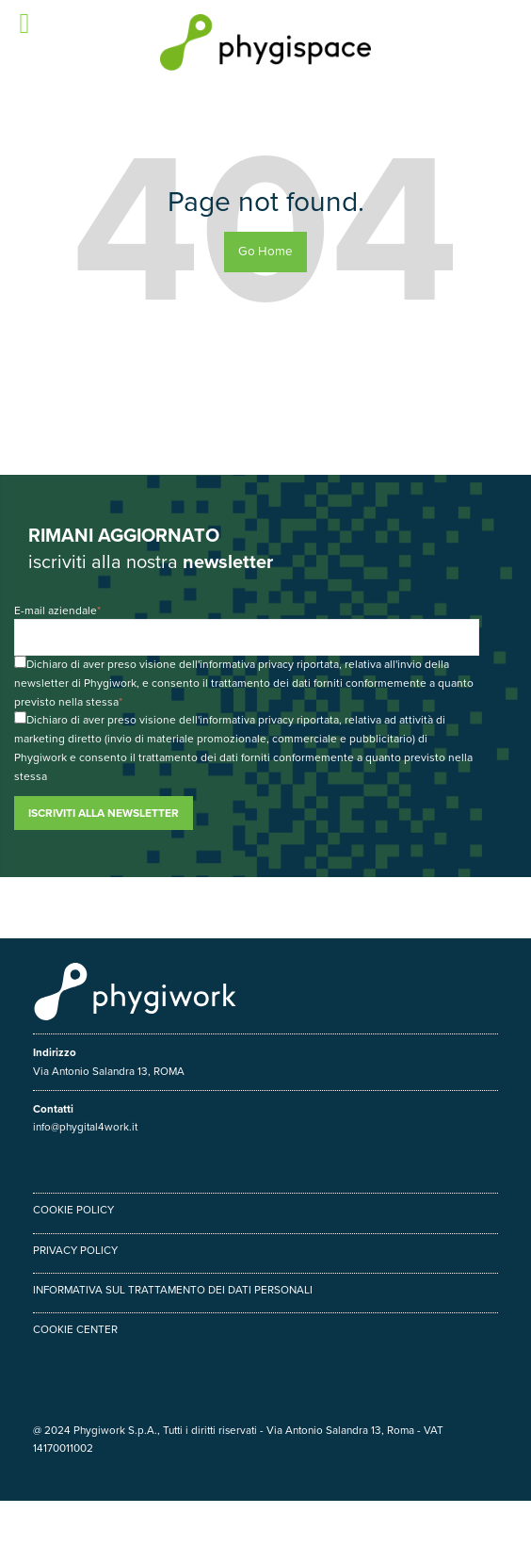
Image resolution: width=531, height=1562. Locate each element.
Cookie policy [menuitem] (73, 1209)
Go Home (265, 251)
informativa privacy (247, 664)
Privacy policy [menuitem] (75, 1250)
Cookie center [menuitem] (75, 1329)
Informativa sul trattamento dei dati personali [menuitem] (173, 1289)
